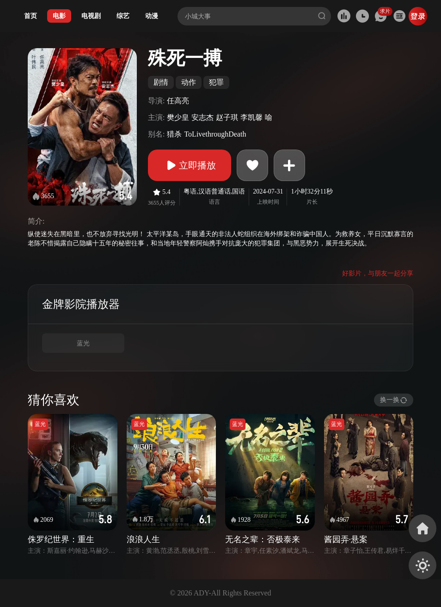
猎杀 (174, 134)
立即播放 (189, 165)
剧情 (160, 82)
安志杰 (202, 117)
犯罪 (216, 82)
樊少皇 (178, 117)
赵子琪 (227, 117)
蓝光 (83, 343)
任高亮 (178, 101)
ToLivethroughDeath (215, 134)
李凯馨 (251, 117)
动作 (188, 82)
